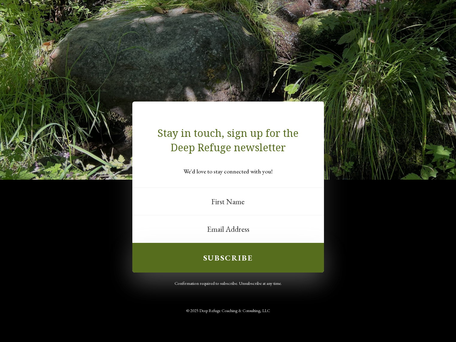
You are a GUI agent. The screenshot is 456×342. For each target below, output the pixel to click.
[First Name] (228, 201)
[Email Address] (228, 229)
